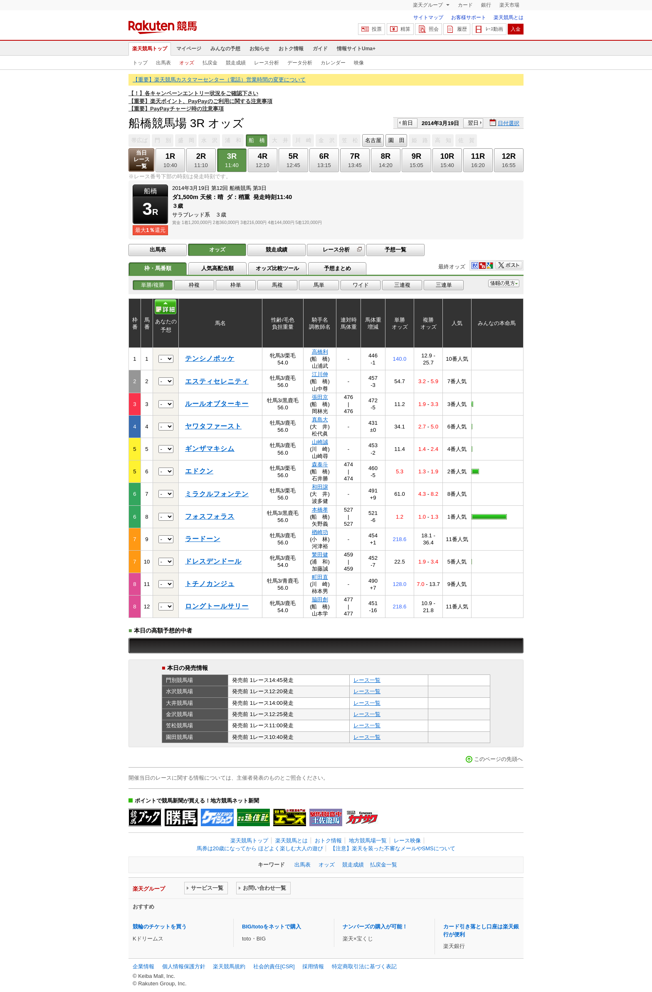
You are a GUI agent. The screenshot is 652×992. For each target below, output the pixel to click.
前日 (407, 123)
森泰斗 (320, 464)
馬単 (319, 285)
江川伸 (320, 374)
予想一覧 (395, 249)
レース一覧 (366, 680)
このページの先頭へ (498, 759)
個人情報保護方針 (183, 966)
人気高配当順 (217, 268)
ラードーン (202, 538)
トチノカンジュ (210, 583)
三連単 (444, 285)
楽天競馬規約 (229, 966)
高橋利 (320, 352)
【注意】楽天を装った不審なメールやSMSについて (392, 848)
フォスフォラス (210, 516)
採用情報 (313, 966)
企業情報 (143, 966)
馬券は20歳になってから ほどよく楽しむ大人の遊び (260, 848)
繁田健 (320, 554)
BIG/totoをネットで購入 (271, 926)
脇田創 (320, 599)
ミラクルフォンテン (217, 493)
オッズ (186, 63)
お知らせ (259, 49)
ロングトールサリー (217, 606)
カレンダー (333, 63)
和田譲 (320, 487)
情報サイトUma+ (356, 49)
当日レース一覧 (141, 159)
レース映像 (407, 840)
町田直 (320, 577)
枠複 (194, 285)
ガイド (320, 49)
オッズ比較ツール (277, 268)
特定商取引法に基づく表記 (364, 966)
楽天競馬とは (509, 17)
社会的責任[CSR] (274, 966)
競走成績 (236, 63)
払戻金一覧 (383, 865)
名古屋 (373, 140)
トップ (140, 63)
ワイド (361, 285)
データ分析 (299, 63)
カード (465, 5)
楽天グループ (428, 5)
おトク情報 (291, 49)
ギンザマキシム (210, 448)
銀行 (486, 5)
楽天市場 (509, 5)
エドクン (199, 471)
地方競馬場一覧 (368, 840)
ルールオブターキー (217, 403)
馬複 (277, 285)
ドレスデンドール (213, 561)
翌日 (473, 123)
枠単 (235, 285)
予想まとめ (337, 268)
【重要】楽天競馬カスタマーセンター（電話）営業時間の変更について (219, 79)
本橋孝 (320, 510)
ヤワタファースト (213, 426)
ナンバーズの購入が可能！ (375, 926)
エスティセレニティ (217, 381)
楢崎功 (320, 532)
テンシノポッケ (210, 358)
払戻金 (210, 63)
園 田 (396, 140)
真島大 (320, 419)
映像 (359, 63)
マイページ (188, 49)
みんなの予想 (225, 49)
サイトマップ (428, 17)
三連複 (402, 285)
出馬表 (163, 63)
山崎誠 (320, 442)
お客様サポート (468, 17)
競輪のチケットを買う (160, 926)
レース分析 (266, 63)
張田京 (320, 397)
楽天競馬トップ (149, 49)
